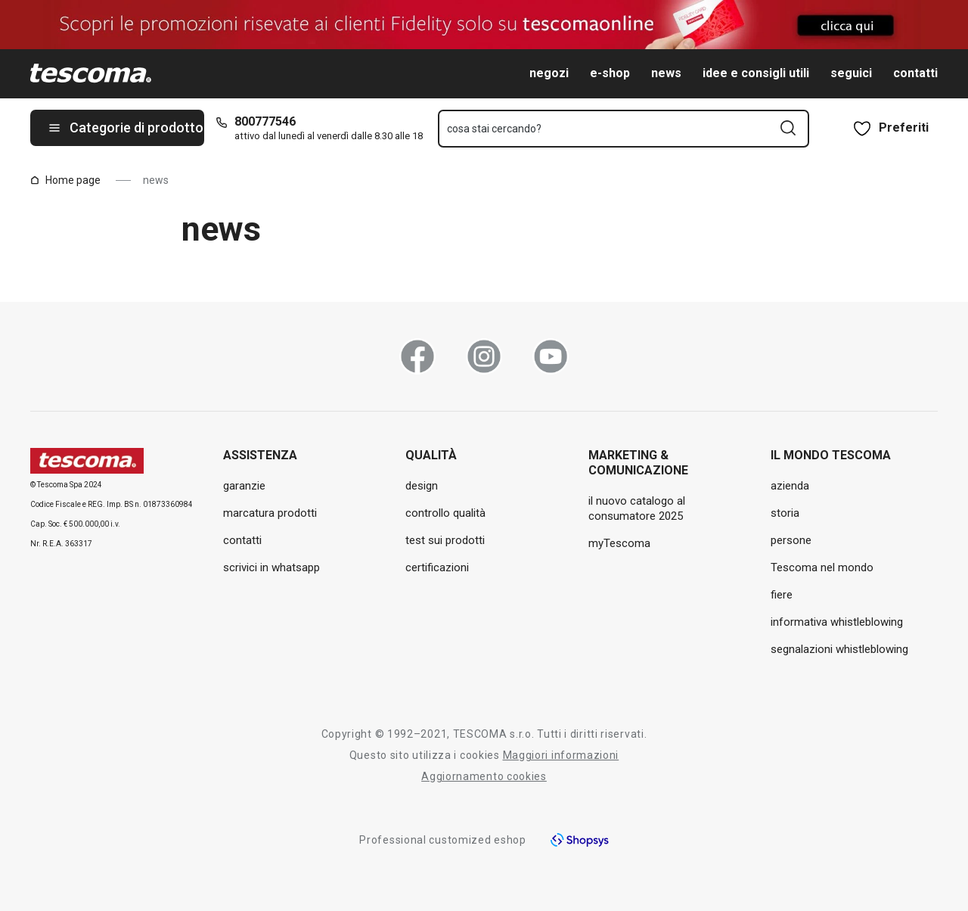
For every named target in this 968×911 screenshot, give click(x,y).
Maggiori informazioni (561, 755)
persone (791, 540)
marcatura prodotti (270, 513)
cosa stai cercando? (494, 128)
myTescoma (619, 543)
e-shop (610, 73)
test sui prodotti (445, 540)
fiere (782, 595)
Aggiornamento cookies (484, 776)
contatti (915, 73)
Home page (65, 180)
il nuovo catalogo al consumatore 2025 (636, 508)
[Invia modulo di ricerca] (788, 128)
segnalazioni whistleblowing (839, 649)
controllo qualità (445, 513)
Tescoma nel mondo (822, 567)
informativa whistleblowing (837, 622)
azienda (790, 486)
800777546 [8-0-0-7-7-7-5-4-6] (265, 121)
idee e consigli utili (756, 73)
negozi (549, 73)
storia (785, 513)
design (421, 486)
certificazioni (437, 567)
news (666, 73)
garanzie (244, 486)
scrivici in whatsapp (271, 567)
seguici (851, 73)
